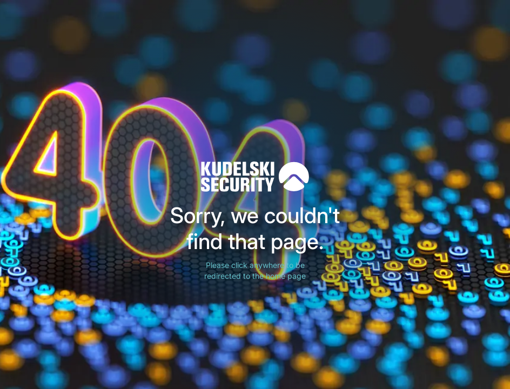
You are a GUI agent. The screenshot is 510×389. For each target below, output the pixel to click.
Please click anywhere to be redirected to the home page (255, 270)
